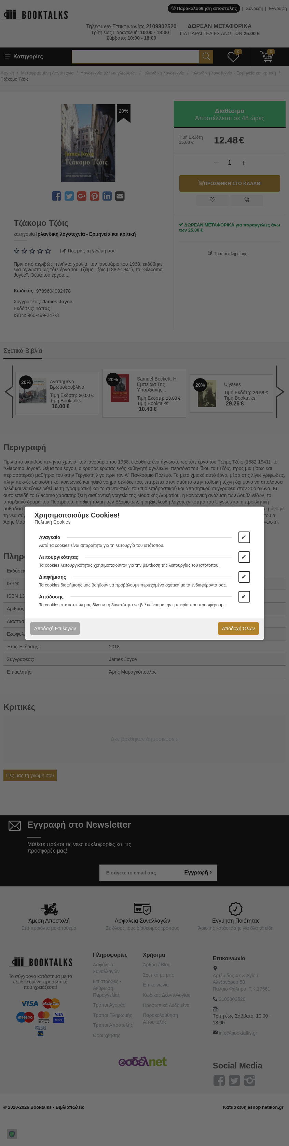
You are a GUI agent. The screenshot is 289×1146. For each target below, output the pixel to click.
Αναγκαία (49, 537)
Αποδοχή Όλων (238, 628)
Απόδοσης (51, 596)
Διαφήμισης (52, 577)
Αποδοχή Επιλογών (55, 628)
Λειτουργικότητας (58, 557)
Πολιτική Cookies (53, 522)
